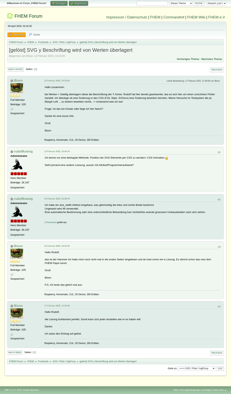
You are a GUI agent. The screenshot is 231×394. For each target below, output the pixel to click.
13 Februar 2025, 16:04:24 (57, 151)
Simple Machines (31, 390)
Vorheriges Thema (188, 59)
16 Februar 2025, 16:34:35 (57, 246)
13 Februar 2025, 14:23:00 (57, 80)
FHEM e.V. (217, 17)
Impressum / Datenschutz (126, 17)
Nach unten (15, 69)
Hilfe (175, 390)
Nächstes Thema (211, 59)
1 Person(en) (50, 222)
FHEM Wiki (196, 17)
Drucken (216, 70)
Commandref (173, 17)
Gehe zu (172, 368)
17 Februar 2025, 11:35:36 (57, 305)
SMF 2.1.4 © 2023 (13, 390)
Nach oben (14, 352)
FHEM (155, 17)
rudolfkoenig (23, 151)
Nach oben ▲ (220, 390)
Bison (18, 80)
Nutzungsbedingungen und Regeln (196, 390)
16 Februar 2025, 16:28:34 (57, 198)
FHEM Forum (28, 16)
